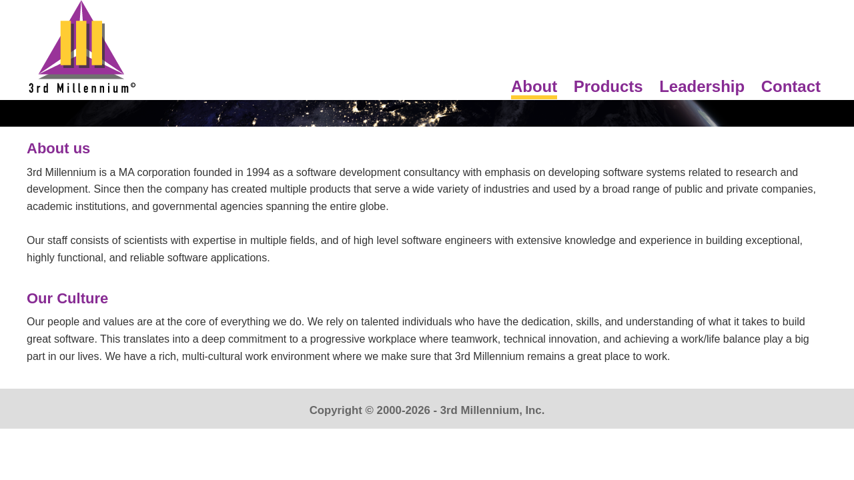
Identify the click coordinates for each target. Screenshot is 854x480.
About (534, 86)
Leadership (702, 86)
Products (608, 86)
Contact (791, 86)
